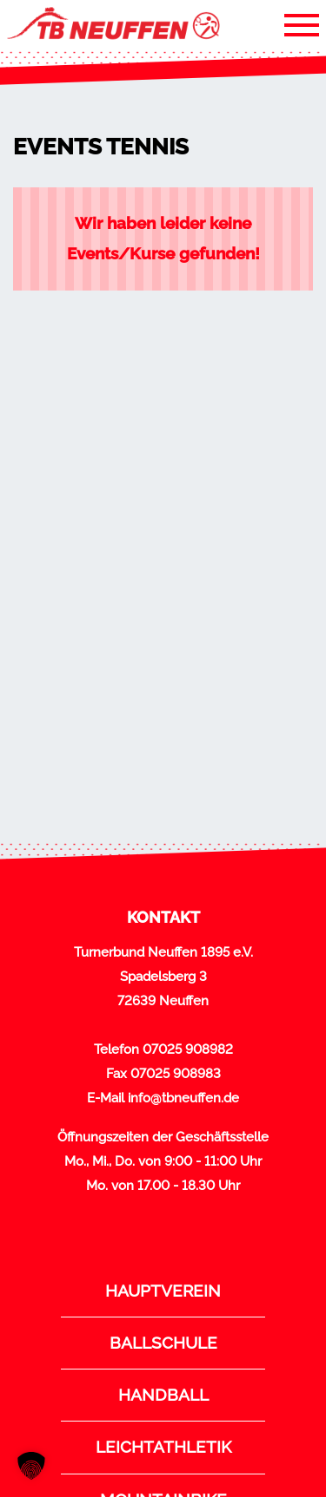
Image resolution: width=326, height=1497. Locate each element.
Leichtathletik (163, 1446)
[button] (31, 1466)
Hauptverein (163, 1290)
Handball (163, 1394)
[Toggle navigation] (301, 24)
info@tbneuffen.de (183, 1098)
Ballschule (163, 1342)
